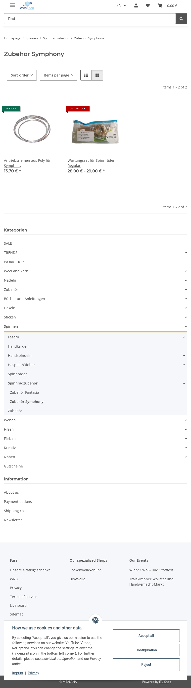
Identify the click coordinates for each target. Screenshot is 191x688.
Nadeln (10, 280)
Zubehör (11, 289)
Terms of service (23, 596)
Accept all (146, 636)
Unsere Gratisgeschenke (30, 570)
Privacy (33, 673)
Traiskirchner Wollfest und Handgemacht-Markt (151, 582)
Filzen (9, 429)
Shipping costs (16, 510)
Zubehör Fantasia (24, 392)
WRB (14, 579)
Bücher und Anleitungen (24, 298)
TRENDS (10, 252)
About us (11, 492)
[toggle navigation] (12, 3)
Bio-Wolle (77, 579)
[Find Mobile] (90, 18)
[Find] (181, 18)
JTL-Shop (165, 682)
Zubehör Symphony (27, 401)
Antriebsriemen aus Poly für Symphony (27, 163)
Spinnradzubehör (23, 383)
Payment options (18, 501)
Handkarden (18, 346)
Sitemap (17, 614)
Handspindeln (20, 355)
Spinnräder (17, 374)
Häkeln (9, 308)
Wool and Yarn (16, 271)
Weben (10, 420)
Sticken (10, 317)
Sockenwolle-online (86, 570)
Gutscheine (13, 466)
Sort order (20, 75)
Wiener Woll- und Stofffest (151, 570)
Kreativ (10, 447)
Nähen (9, 457)
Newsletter (13, 520)
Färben (10, 438)
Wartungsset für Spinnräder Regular (91, 163)
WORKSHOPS (15, 261)
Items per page (56, 75)
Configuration (146, 650)
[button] (136, 5)
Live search (19, 605)
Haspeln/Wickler (21, 364)
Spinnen (11, 326)
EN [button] (119, 5)
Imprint (17, 673)
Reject (146, 665)
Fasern (13, 337)
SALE (8, 243)
